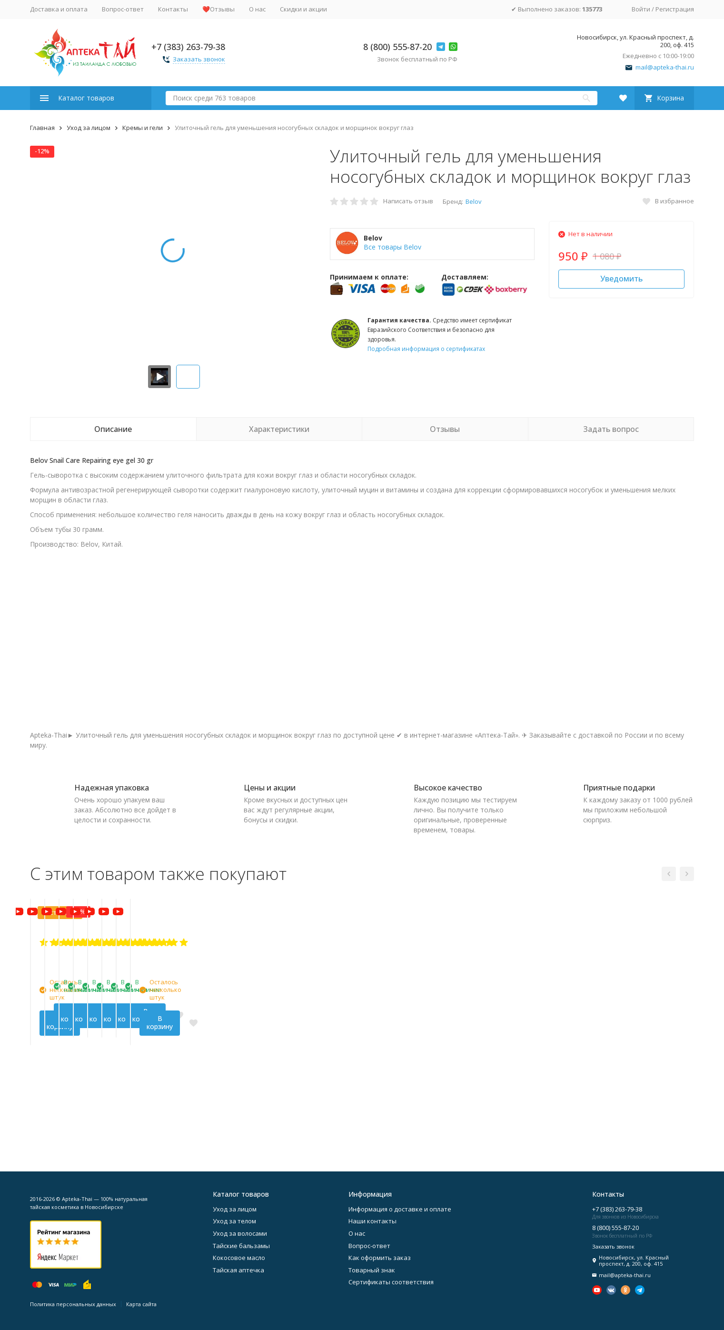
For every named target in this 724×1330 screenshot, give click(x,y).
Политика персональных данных (73, 1304)
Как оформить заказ (379, 1257)
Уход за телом (234, 1221)
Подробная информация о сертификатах (426, 349)
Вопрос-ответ (123, 9)
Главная (42, 127)
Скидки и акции (303, 9)
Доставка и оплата (59, 9)
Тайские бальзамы (241, 1245)
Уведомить (621, 278)
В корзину (82, 1124)
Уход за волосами (240, 1233)
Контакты (173, 9)
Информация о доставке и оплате (399, 1209)
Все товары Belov (392, 246)
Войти (641, 9)
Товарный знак (371, 1270)
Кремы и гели (142, 127)
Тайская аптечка (238, 1270)
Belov (474, 201)
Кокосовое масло (239, 1257)
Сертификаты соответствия (391, 1282)
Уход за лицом (88, 127)
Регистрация (674, 9)
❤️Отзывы (218, 9)
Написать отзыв (408, 201)
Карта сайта (141, 1304)
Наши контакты (372, 1221)
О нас (257, 9)
